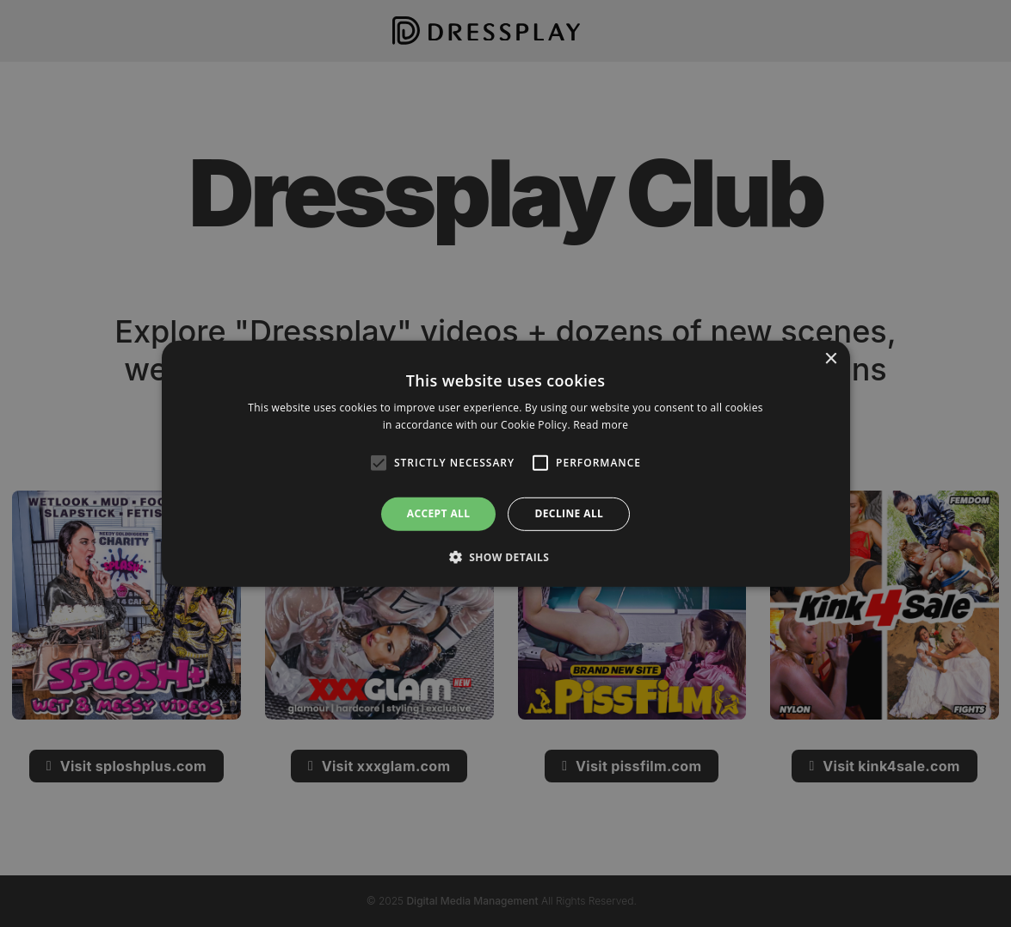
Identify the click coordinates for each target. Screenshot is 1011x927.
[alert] (505, 463)
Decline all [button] (568, 513)
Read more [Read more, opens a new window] (600, 424)
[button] (506, 556)
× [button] (830, 358)
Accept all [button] (439, 513)
